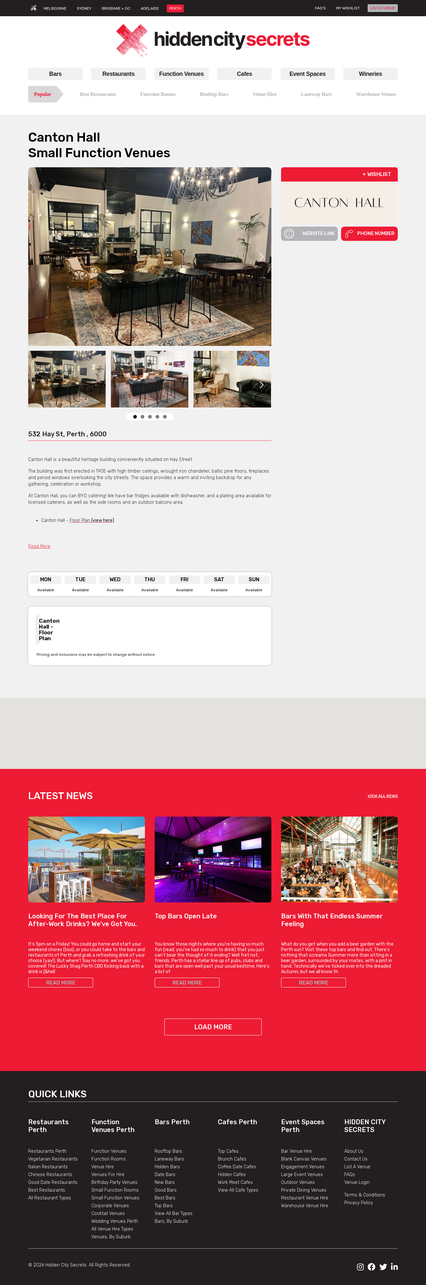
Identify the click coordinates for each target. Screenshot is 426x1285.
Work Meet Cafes (235, 1182)
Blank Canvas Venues (303, 1159)
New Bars (165, 1182)
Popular (42, 94)
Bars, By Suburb (171, 1221)
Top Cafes (228, 1151)
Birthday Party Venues (114, 1182)
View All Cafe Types (238, 1190)
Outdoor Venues (298, 1182)
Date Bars (165, 1174)
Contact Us (356, 1159)
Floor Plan (92, 520)
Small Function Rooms (115, 1190)
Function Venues (181, 74)
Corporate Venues (110, 1205)
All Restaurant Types (49, 1198)
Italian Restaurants (48, 1167)
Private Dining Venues (303, 1190)
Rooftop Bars (214, 94)
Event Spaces (308, 74)
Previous (245, 654)
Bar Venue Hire (296, 1151)
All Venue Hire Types (112, 1229)
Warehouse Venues (376, 94)
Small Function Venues (115, 1198)
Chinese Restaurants (50, 1174)
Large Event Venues (302, 1174)
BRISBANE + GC (116, 8)
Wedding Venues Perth (114, 1221)
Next (261, 256)
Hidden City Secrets (364, 1126)
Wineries (370, 74)
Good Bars (166, 1190)
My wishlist (348, 8)
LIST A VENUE (382, 8)
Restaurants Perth (47, 1151)
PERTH (175, 8)
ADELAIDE (150, 8)
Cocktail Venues (108, 1213)
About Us (353, 1151)
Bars (55, 74)
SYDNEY (84, 8)
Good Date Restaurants (52, 1182)
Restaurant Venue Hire (304, 1198)
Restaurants (118, 74)
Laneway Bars (316, 94)
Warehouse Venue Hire (304, 1205)
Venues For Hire (107, 1174)
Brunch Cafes (232, 1159)
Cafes (244, 74)
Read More (39, 546)
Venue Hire (265, 94)
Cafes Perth (237, 1122)
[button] (213, 727)
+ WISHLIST (376, 174)
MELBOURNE (55, 8)
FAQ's (320, 8)
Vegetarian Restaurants (53, 1159)
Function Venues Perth (113, 1126)
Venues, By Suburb (111, 1237)
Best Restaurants (98, 94)
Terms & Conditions (364, 1195)
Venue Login (357, 1182)
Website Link (309, 234)
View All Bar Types (174, 1213)
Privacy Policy (358, 1203)
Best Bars (165, 1198)
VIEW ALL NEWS (383, 796)
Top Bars (164, 1205)
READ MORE (61, 983)
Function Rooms (158, 94)
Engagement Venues (303, 1167)
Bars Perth (172, 1122)
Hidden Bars (167, 1167)
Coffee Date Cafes (237, 1167)
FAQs (349, 1174)
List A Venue (357, 1167)
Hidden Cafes (232, 1174)
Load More (213, 1027)
